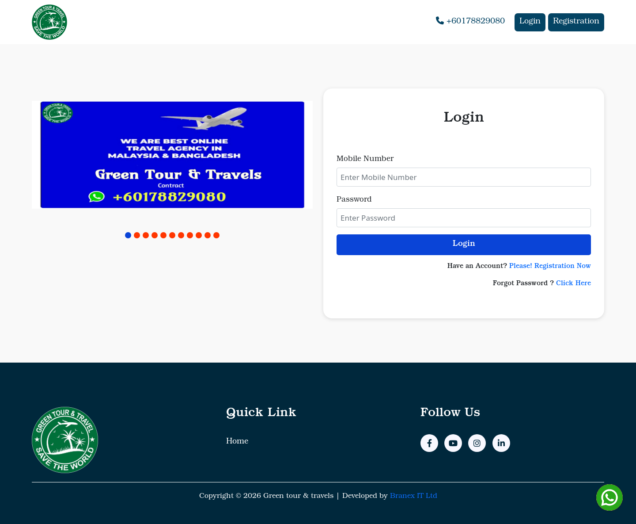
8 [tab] (190, 235)
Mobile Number (365, 159)
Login (530, 22)
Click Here (573, 284)
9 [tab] (199, 235)
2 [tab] (137, 235)
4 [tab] (154, 235)
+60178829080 (470, 21)
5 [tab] (163, 235)
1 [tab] (128, 235)
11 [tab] (216, 235)
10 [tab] (207, 235)
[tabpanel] (172, 156)
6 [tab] (172, 235)
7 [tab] (181, 235)
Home (237, 442)
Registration (576, 22)
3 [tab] (146, 235)
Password (354, 200)
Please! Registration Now (550, 267)
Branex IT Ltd (413, 496)
